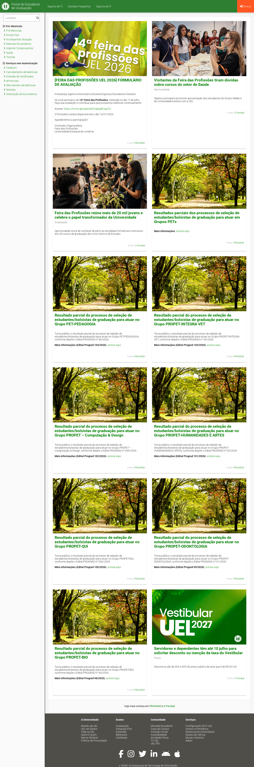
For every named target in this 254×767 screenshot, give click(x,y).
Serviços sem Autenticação (20, 63)
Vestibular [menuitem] (121, 737)
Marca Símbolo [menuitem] (89, 737)
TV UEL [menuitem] (155, 740)
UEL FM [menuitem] (155, 743)
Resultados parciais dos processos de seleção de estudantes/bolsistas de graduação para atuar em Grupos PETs (197, 217)
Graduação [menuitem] (122, 725)
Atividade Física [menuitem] (160, 737)
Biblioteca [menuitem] (121, 734)
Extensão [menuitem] (121, 731)
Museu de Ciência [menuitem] (195, 734)
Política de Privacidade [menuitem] (94, 740)
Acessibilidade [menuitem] (159, 734)
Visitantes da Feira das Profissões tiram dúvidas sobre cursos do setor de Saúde (196, 82)
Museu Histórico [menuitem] (195, 737)
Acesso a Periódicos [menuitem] (197, 728)
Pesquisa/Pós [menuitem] (124, 728)
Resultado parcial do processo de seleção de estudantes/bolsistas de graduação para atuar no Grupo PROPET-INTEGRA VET (196, 319)
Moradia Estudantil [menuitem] (161, 725)
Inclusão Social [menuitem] (159, 731)
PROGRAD (139, 143)
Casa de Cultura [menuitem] (160, 728)
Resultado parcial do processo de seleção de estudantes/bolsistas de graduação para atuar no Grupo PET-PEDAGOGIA (97, 319)
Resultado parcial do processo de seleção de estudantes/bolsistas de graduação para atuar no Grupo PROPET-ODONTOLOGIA (196, 542)
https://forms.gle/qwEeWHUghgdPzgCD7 (87, 108)
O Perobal (239, 112)
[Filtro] (21, 17)
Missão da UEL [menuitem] (89, 725)
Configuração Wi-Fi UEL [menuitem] (199, 725)
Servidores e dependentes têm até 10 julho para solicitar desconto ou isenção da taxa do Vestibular (198, 650)
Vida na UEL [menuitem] (88, 731)
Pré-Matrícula (12, 26)
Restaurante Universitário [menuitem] (200, 731)
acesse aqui (182, 231)
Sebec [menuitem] (189, 740)
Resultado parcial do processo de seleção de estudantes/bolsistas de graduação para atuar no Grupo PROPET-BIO (97, 653)
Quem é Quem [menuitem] (89, 734)
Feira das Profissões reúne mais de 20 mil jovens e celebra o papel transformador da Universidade (99, 215)
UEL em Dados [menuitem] (89, 728)
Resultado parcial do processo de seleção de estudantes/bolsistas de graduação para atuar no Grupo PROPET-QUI (97, 542)
